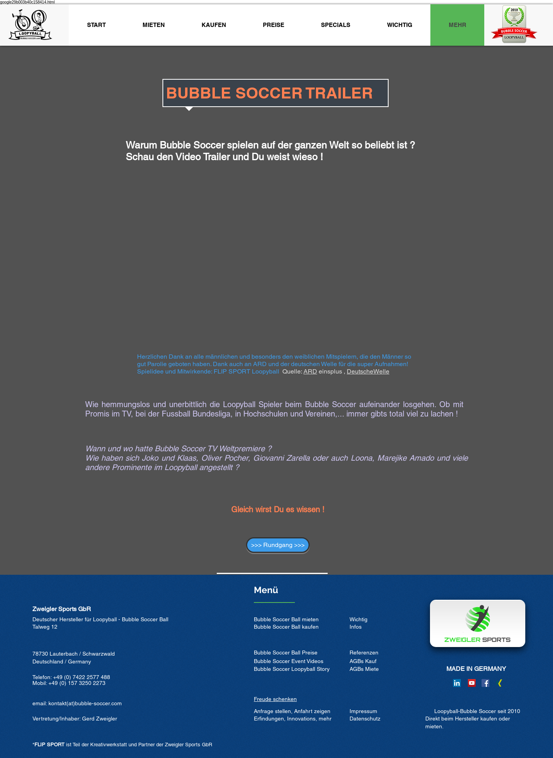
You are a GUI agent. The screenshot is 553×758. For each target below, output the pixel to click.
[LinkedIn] (457, 683)
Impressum (363, 711)
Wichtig (358, 619)
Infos (356, 627)
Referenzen (364, 652)
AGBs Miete (364, 669)
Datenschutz (365, 718)
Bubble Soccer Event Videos (288, 661)
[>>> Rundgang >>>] (278, 545)
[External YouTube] (276, 268)
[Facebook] (485, 683)
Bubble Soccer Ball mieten (286, 619)
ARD (310, 371)
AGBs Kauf (363, 661)
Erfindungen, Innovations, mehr (293, 718)
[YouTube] (472, 683)
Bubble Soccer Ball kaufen (286, 627)
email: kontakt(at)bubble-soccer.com (77, 703)
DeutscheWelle (368, 371)
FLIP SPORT (49, 744)
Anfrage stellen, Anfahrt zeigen (292, 711)
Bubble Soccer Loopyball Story (292, 669)
